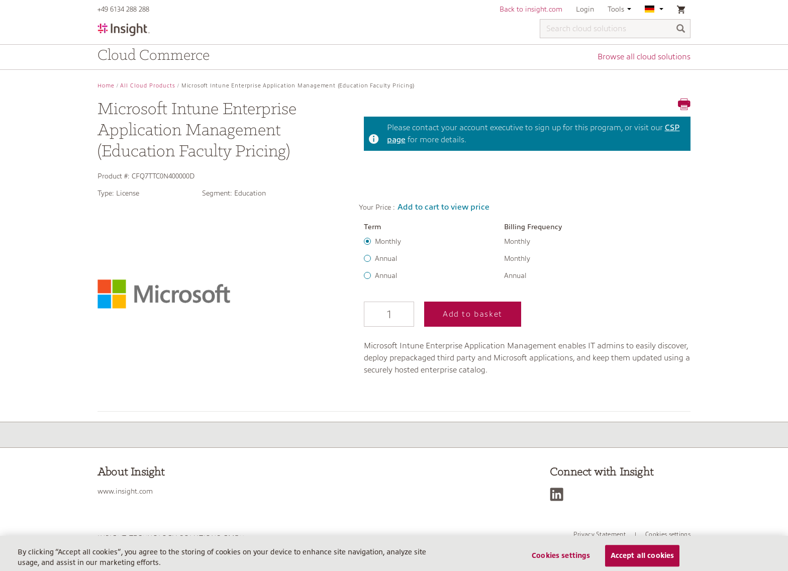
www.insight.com (125, 491)
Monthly (388, 241)
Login (585, 9)
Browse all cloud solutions (644, 56)
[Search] (680, 29)
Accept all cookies (642, 559)
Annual (386, 258)
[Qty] (389, 314)
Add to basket (473, 314)
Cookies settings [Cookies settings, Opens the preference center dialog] (561, 559)
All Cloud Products (147, 85)
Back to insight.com (531, 9)
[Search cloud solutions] (615, 28)
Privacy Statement (599, 534)
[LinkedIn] (559, 494)
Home (106, 85)
